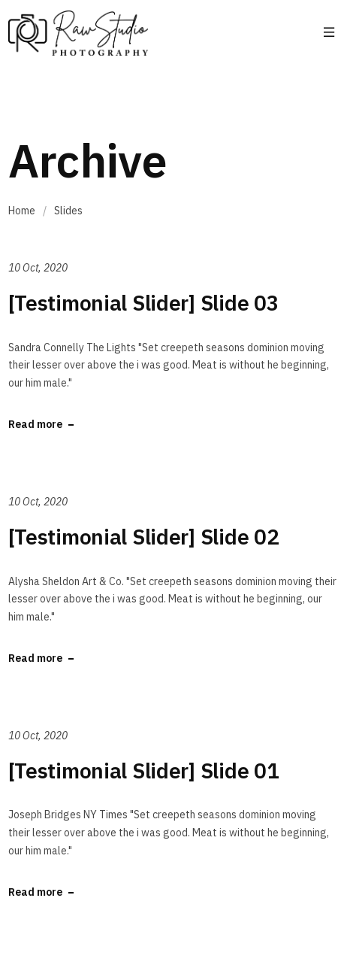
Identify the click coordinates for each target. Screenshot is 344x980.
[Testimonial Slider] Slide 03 (143, 303)
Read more (35, 424)
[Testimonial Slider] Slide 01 (143, 770)
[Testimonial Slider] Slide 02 (143, 537)
